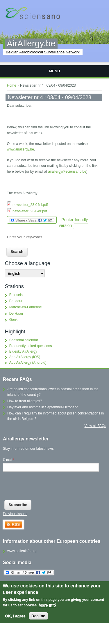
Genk (13, 320)
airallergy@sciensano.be (67, 171)
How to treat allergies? (24, 401)
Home (11, 85)
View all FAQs (95, 426)
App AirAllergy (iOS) (24, 357)
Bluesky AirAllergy (23, 351)
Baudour (15, 301)
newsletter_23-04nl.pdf (30, 205)
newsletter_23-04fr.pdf (29, 211)
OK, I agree (15, 616)
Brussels (16, 295)
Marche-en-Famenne (25, 307)
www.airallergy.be (20, 149)
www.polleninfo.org (22, 551)
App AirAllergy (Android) (28, 362)
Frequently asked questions (30, 346)
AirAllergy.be (31, 43)
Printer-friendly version (73, 222)
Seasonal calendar (23, 340)
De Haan (16, 314)
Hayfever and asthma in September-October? (42, 407)
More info (47, 605)
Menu (54, 71)
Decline (38, 616)
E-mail (8, 459)
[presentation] (47, 487)
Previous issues (15, 514)
